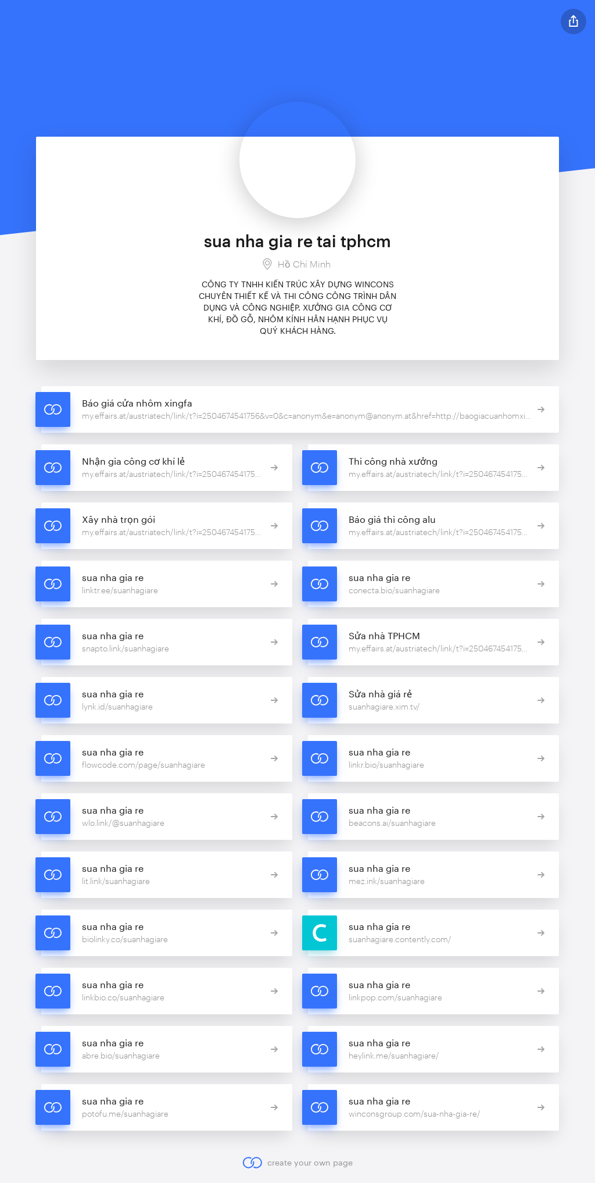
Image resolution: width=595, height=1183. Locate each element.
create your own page (297, 1162)
